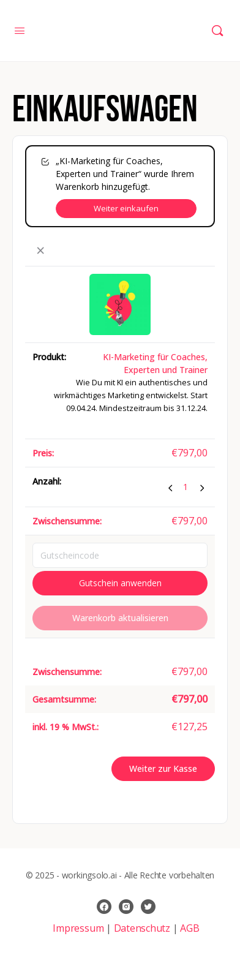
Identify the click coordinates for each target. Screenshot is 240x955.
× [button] (40, 251)
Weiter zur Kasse (163, 768)
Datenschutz (142, 928)
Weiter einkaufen (126, 208)
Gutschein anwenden (120, 583)
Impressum (79, 928)
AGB (189, 928)
